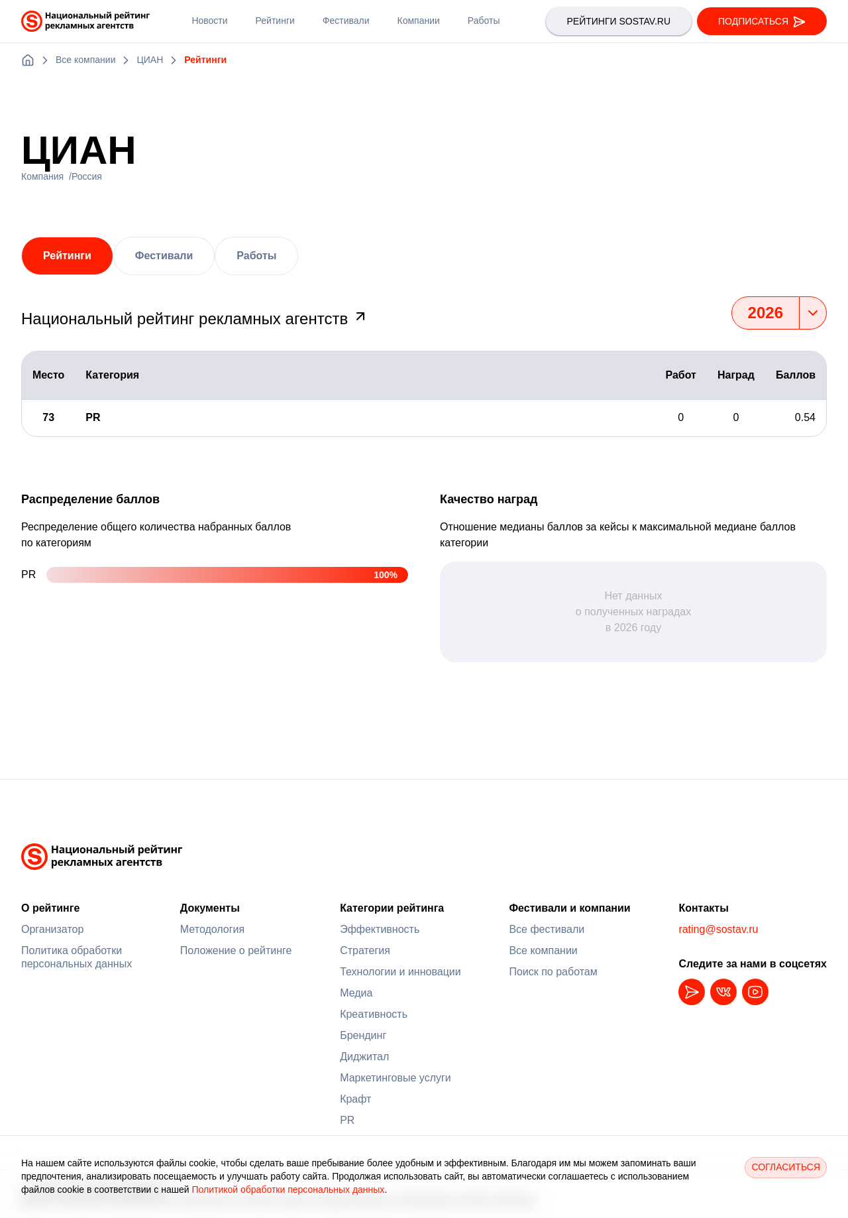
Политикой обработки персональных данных (287, 1189)
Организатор (52, 929)
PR (347, 1120)
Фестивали (164, 255)
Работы (256, 255)
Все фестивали (546, 929)
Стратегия (365, 950)
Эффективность (379, 929)
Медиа (356, 993)
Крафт (355, 1099)
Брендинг (363, 1035)
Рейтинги (67, 255)
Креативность (373, 1014)
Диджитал (364, 1056)
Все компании (543, 950)
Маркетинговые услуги (395, 1077)
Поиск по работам (553, 971)
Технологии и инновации (400, 971)
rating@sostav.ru (718, 929)
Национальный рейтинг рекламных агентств (194, 319)
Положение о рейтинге (236, 950)
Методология (212, 929)
